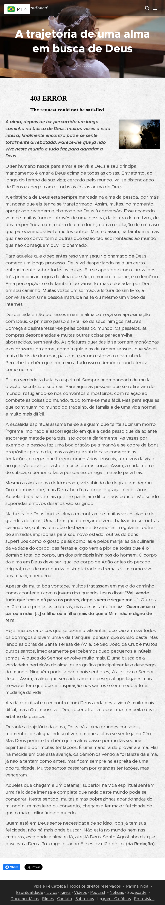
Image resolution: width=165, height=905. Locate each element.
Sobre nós (84, 898)
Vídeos (80, 892)
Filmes (48, 898)
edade (140, 892)
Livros (51, 892)
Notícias (117, 892)
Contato (64, 898)
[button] (146, 8)
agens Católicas (116, 898)
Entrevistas (144, 898)
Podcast (97, 892)
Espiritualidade (29, 892)
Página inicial (137, 886)
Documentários (25, 898)
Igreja (65, 892)
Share (11, 867)
